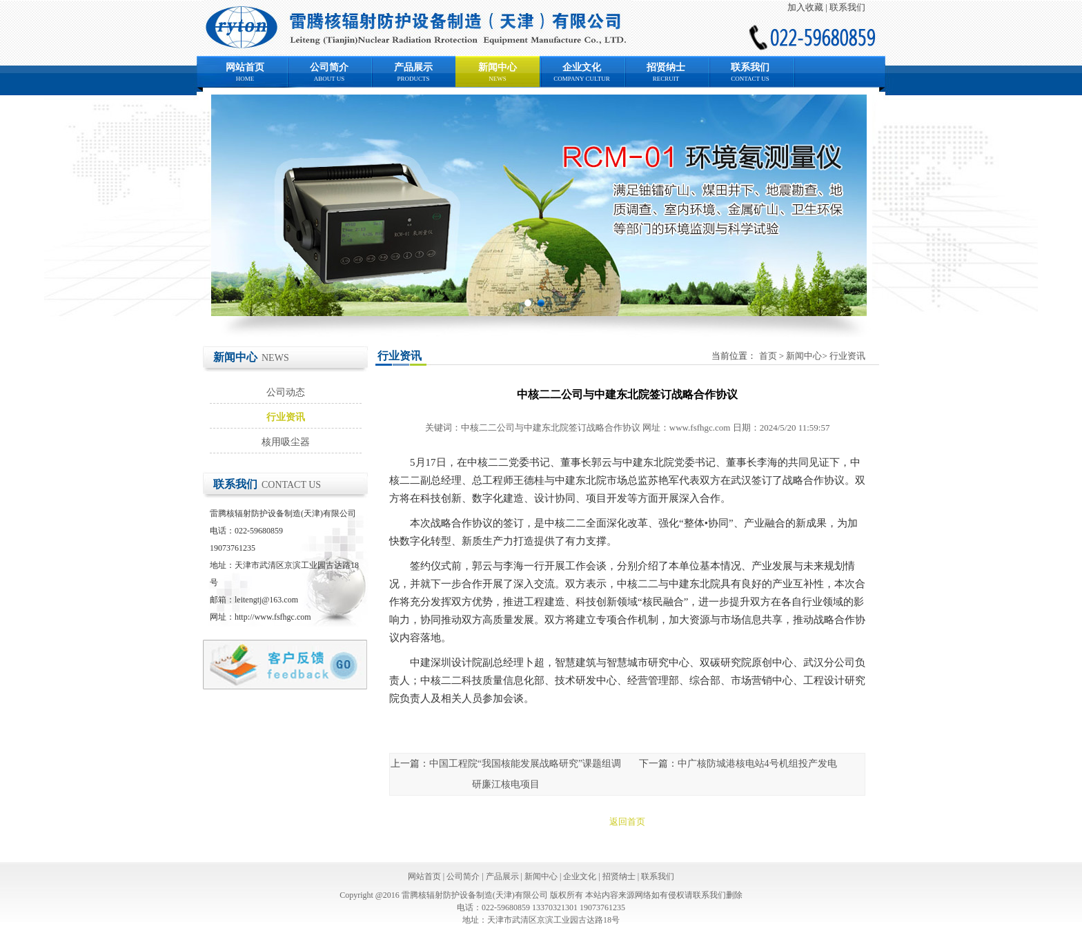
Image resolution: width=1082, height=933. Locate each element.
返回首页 (627, 821)
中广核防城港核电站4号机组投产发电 (757, 763)
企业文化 (581, 67)
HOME (245, 78)
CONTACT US (750, 78)
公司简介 (329, 67)
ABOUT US (329, 78)
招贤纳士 (666, 67)
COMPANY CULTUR (581, 78)
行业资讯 (285, 417)
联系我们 (847, 7)
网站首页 (245, 67)
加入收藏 (805, 7)
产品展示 (413, 67)
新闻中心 (497, 67)
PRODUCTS (413, 78)
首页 (768, 356)
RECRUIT (666, 78)
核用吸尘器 (286, 442)
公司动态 (285, 392)
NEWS (497, 78)
